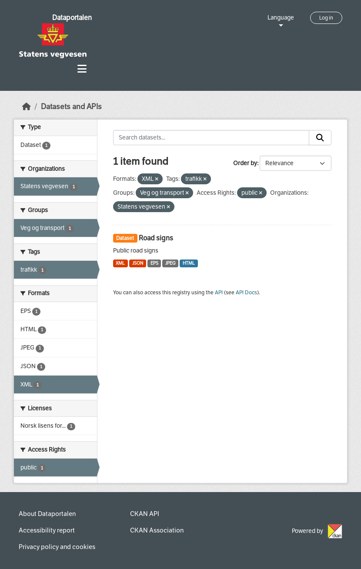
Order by (245, 163)
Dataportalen (72, 17)
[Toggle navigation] (82, 69)
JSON (137, 263)
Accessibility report (47, 530)
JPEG (170, 263)
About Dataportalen (47, 514)
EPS (154, 263)
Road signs (156, 238)
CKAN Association (157, 530)
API (219, 292)
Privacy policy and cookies (57, 547)
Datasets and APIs (71, 106)
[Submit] (320, 138)
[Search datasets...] (211, 138)
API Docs (246, 292)
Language (280, 17)
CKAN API (144, 514)
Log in (326, 18)
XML (120, 263)
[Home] (26, 106)
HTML (189, 263)
